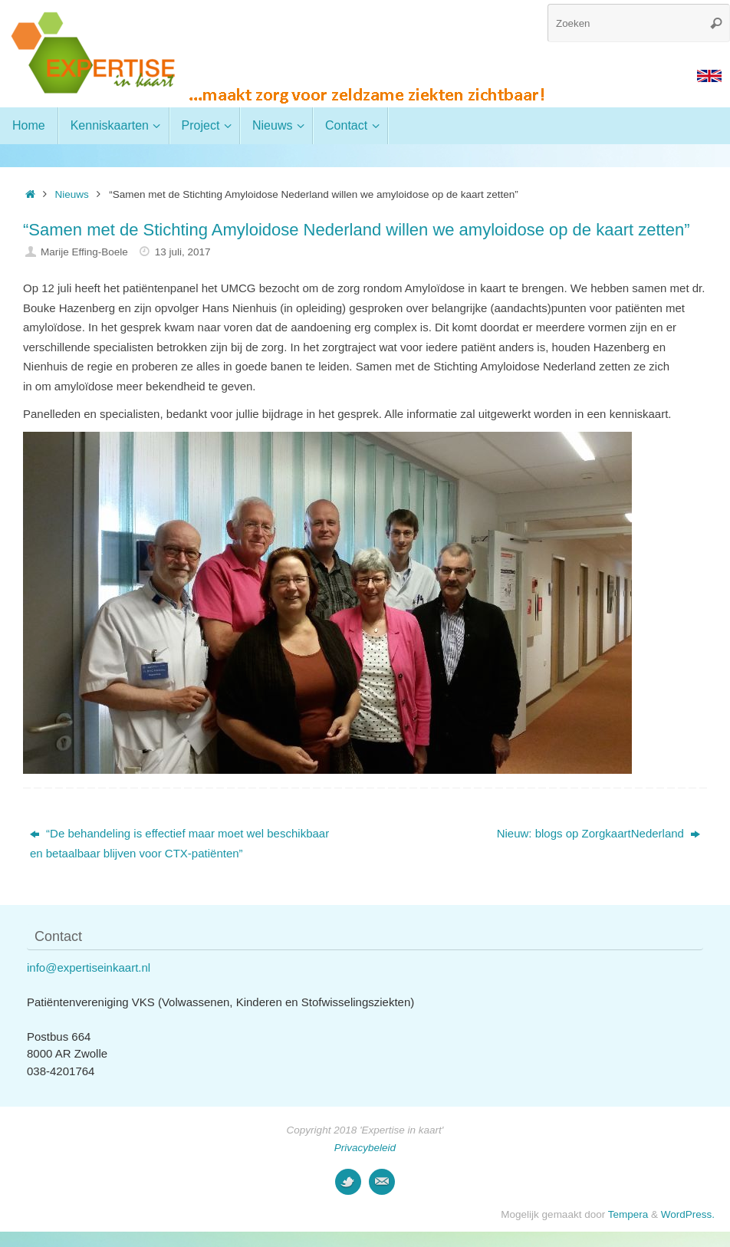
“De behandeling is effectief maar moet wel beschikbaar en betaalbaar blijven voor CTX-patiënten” (179, 843)
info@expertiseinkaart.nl (88, 967)
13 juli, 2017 (183, 252)
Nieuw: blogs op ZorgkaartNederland (598, 833)
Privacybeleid (365, 1147)
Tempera (628, 1214)
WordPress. (688, 1214)
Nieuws (72, 194)
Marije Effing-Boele (84, 252)
